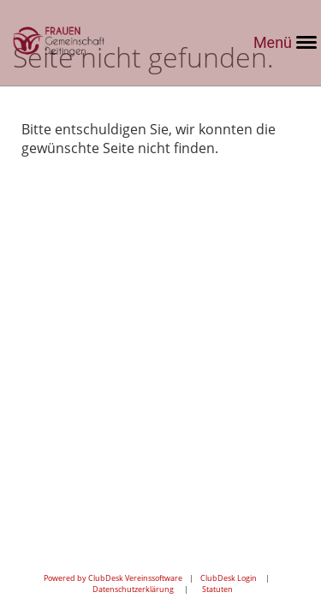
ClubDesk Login (228, 577)
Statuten (217, 589)
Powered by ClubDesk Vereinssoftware (113, 577)
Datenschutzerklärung (133, 589)
